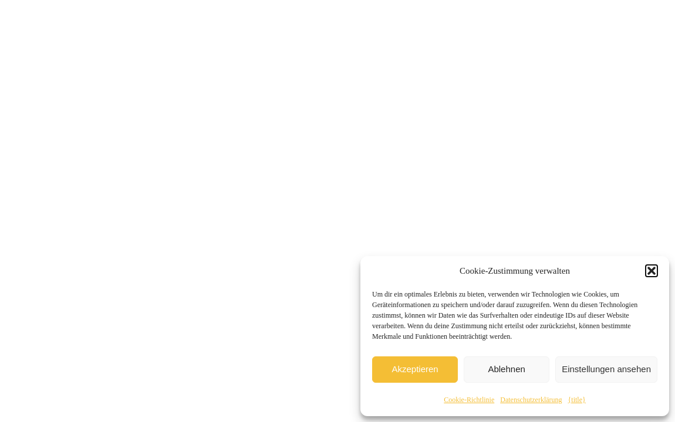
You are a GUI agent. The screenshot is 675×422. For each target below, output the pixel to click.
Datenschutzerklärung (531, 400)
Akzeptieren (415, 369)
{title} (577, 400)
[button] (651, 271)
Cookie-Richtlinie (469, 400)
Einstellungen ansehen (606, 369)
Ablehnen (506, 369)
